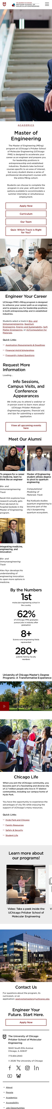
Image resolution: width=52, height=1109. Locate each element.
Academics (26, 125)
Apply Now (26, 206)
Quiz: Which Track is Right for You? (26, 231)
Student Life (12, 835)
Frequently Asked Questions (20, 355)
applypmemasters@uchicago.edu (32, 999)
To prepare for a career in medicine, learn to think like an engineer (12, 477)
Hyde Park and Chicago (18, 820)
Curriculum (26, 214)
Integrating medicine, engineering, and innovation (11, 549)
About (9, 1087)
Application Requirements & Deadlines (25, 345)
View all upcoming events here (26, 426)
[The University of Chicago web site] (4, 4)
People (9, 1092)
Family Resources (15, 825)
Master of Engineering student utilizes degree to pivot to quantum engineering (39, 478)
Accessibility (12, 1103)
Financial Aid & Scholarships (20, 350)
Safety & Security (14, 830)
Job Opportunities (15, 1108)
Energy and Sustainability (29, 327)
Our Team (26, 222)
